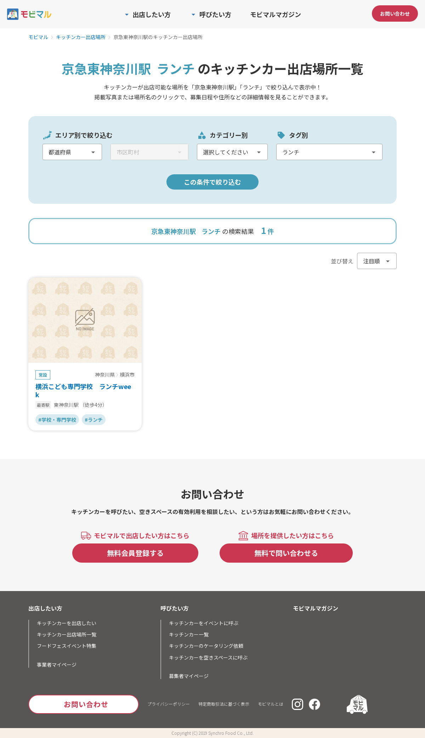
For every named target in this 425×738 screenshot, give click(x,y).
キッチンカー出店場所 (81, 37)
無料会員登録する (135, 553)
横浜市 (127, 375)
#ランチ (94, 419)
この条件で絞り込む (212, 181)
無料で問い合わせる (286, 553)
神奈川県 (105, 375)
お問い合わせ (395, 13)
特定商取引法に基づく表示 (223, 704)
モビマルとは (270, 704)
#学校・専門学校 (57, 419)
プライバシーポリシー (168, 704)
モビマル (38, 37)
